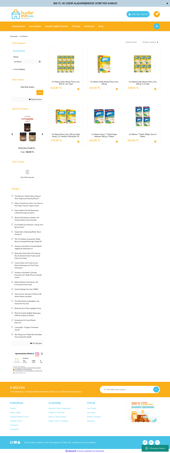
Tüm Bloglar (36, 343)
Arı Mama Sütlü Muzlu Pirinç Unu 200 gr (104, 83)
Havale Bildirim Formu (19, 416)
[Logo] (22, 14)
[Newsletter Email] (130, 389)
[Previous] (12, 134)
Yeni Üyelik (91, 408)
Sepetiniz (91, 421)
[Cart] (157, 14)
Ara (39, 92)
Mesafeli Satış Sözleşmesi (60, 408)
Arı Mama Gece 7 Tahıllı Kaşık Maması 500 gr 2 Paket (104, 135)
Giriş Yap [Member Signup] (136, 14)
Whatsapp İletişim (155, 448)
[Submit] (156, 389)
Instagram (14, 429)
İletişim (13, 408)
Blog (100, 26)
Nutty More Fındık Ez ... (27, 148)
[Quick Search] (22, 92)
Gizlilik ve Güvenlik (56, 412)
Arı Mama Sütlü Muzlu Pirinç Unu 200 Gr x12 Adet (66, 83)
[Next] (42, 134)
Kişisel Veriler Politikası (58, 421)
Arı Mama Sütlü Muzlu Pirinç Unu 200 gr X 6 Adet (143, 83)
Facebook (14, 425)
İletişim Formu (16, 421)
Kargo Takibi (15, 412)
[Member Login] (129, 14)
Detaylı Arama (35, 99)
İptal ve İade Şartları (57, 416)
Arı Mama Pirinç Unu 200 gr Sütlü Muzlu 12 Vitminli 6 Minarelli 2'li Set (66, 135)
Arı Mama (24, 36)
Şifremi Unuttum (94, 416)
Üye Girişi (91, 412)
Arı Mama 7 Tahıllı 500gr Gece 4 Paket (142, 135)
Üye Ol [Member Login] (144, 14)
